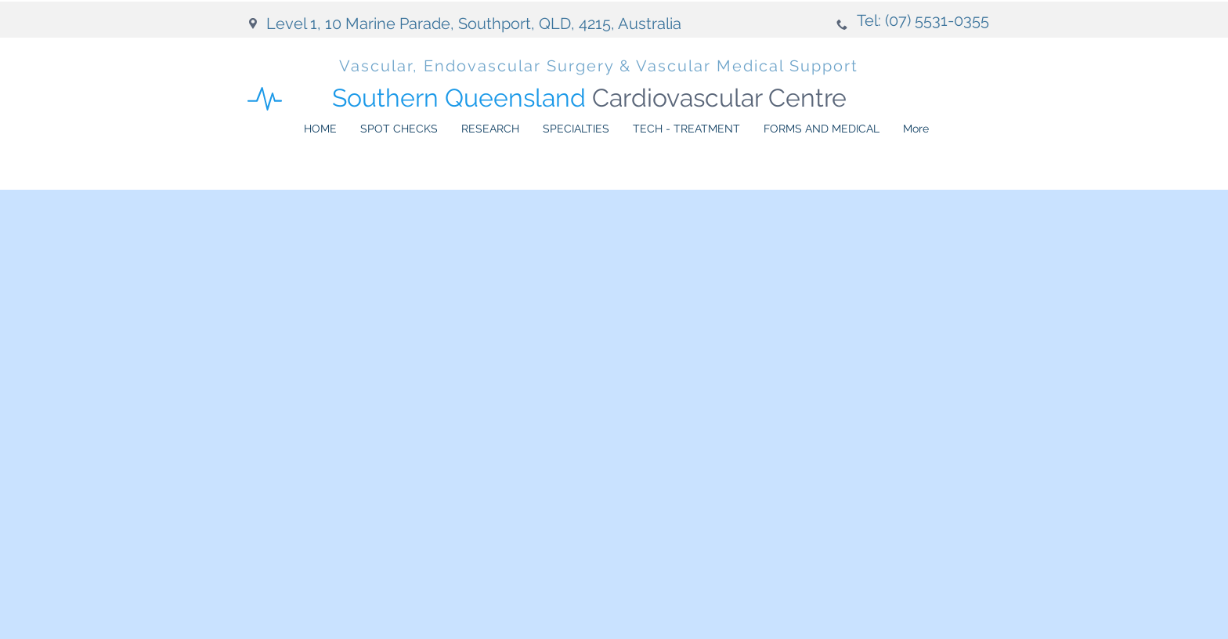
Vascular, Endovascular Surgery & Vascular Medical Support (598, 65)
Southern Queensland (589, 97)
